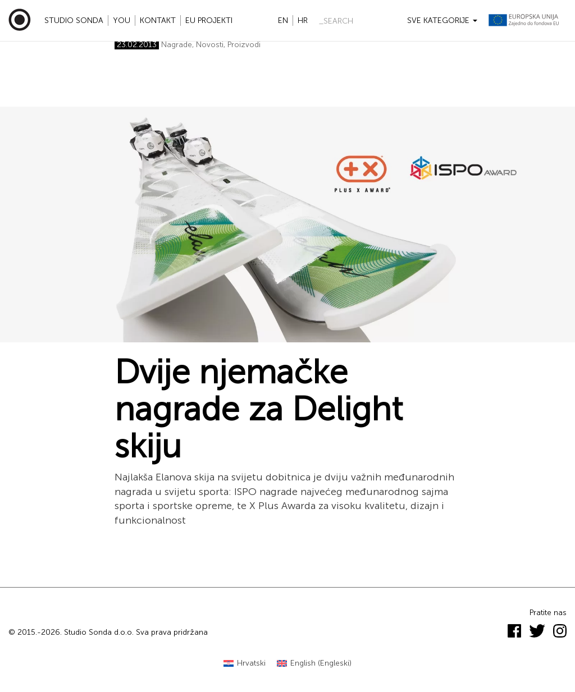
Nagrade (176, 44)
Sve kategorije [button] (442, 20)
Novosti (209, 44)
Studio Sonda (73, 20)
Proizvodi (244, 44)
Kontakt (158, 20)
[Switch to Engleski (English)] (314, 664)
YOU (121, 20)
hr (303, 20)
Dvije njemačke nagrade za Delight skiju (259, 409)
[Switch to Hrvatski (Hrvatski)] (244, 664)
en (283, 20)
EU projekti (208, 20)
